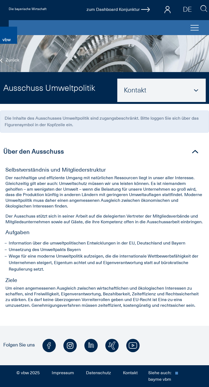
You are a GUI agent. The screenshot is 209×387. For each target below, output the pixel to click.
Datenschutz (98, 373)
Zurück (9, 60)
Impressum (63, 373)
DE (187, 9)
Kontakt (130, 373)
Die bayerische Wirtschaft (28, 9)
